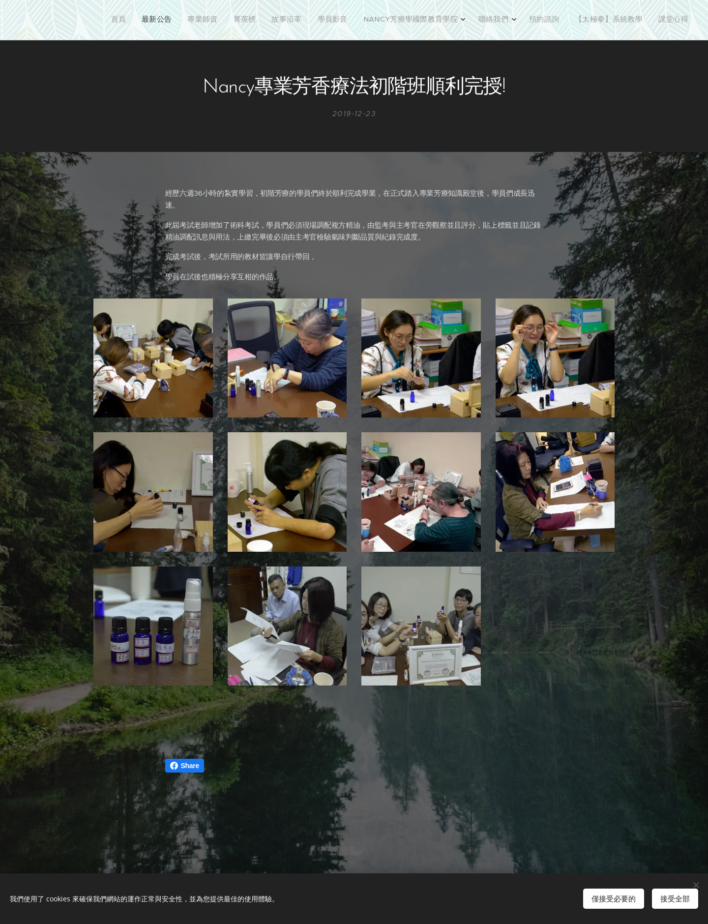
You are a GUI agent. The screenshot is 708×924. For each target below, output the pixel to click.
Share (184, 766)
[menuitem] (524, 20)
